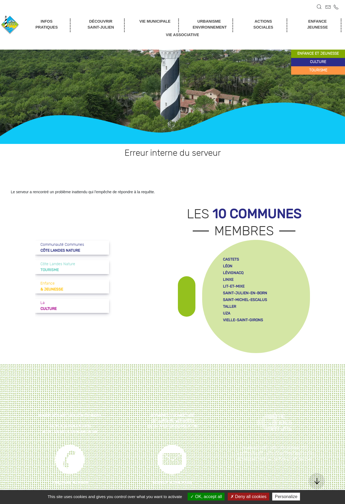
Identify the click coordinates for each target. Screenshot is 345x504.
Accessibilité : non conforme (266, 453)
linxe (228, 279)
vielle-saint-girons (243, 320)
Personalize (286, 496)
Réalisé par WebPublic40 (287, 459)
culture (318, 62)
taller (229, 306)
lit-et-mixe (233, 286)
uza (226, 313)
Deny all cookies (248, 496)
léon (227, 266)
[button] (319, 6)
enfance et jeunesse (318, 54)
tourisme (318, 70)
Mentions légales (287, 448)
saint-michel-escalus (245, 300)
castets (231, 259)
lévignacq (233, 273)
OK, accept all (206, 496)
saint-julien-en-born (245, 293)
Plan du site (255, 448)
